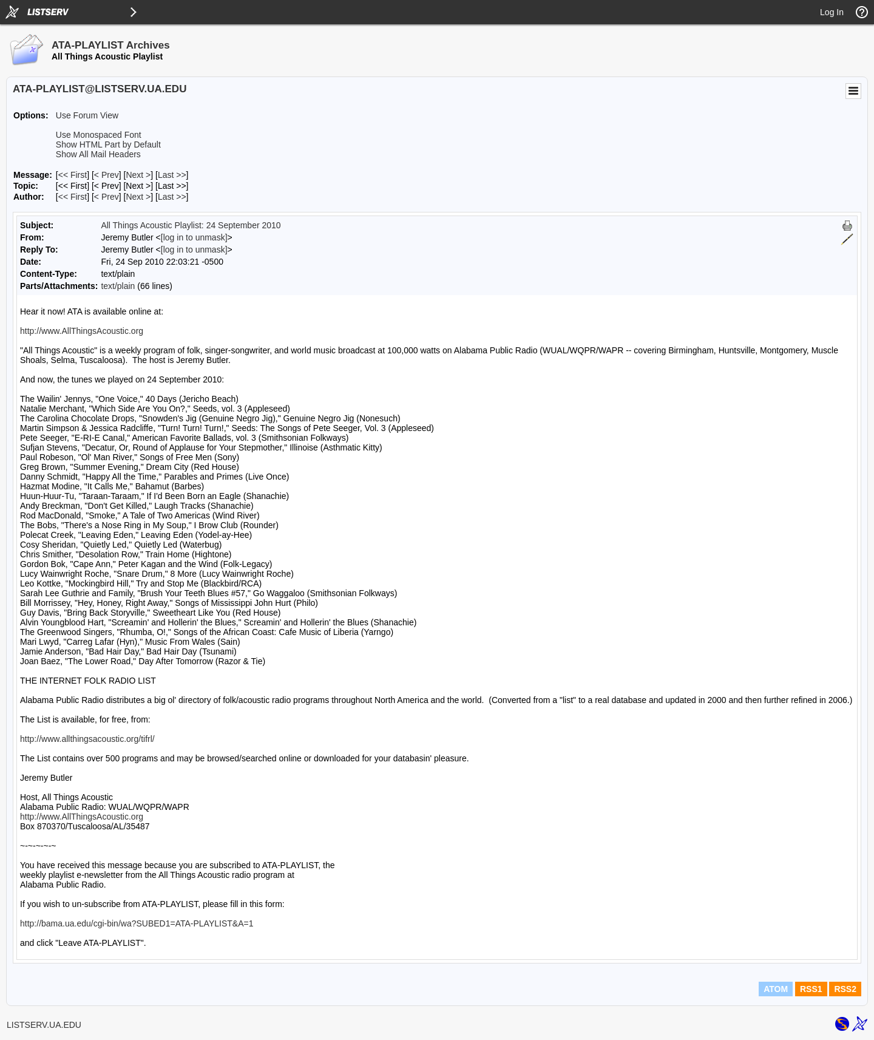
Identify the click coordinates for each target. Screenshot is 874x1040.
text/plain (118, 286)
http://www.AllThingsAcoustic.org (81, 331)
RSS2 (845, 989)
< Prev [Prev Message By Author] (106, 197)
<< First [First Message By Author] (72, 197)
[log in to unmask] (194, 237)
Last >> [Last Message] (172, 175)
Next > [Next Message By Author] (138, 197)
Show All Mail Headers (98, 154)
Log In (832, 12)
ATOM (776, 989)
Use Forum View (87, 115)
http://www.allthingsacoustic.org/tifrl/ (87, 739)
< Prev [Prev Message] (106, 175)
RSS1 (811, 989)
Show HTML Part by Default (108, 144)
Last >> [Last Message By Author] (172, 197)
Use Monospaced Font (98, 135)
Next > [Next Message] (138, 175)
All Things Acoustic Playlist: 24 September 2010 (190, 225)
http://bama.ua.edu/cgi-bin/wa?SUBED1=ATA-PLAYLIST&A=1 (136, 923)
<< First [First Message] (72, 175)
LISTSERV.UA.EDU (44, 1025)
